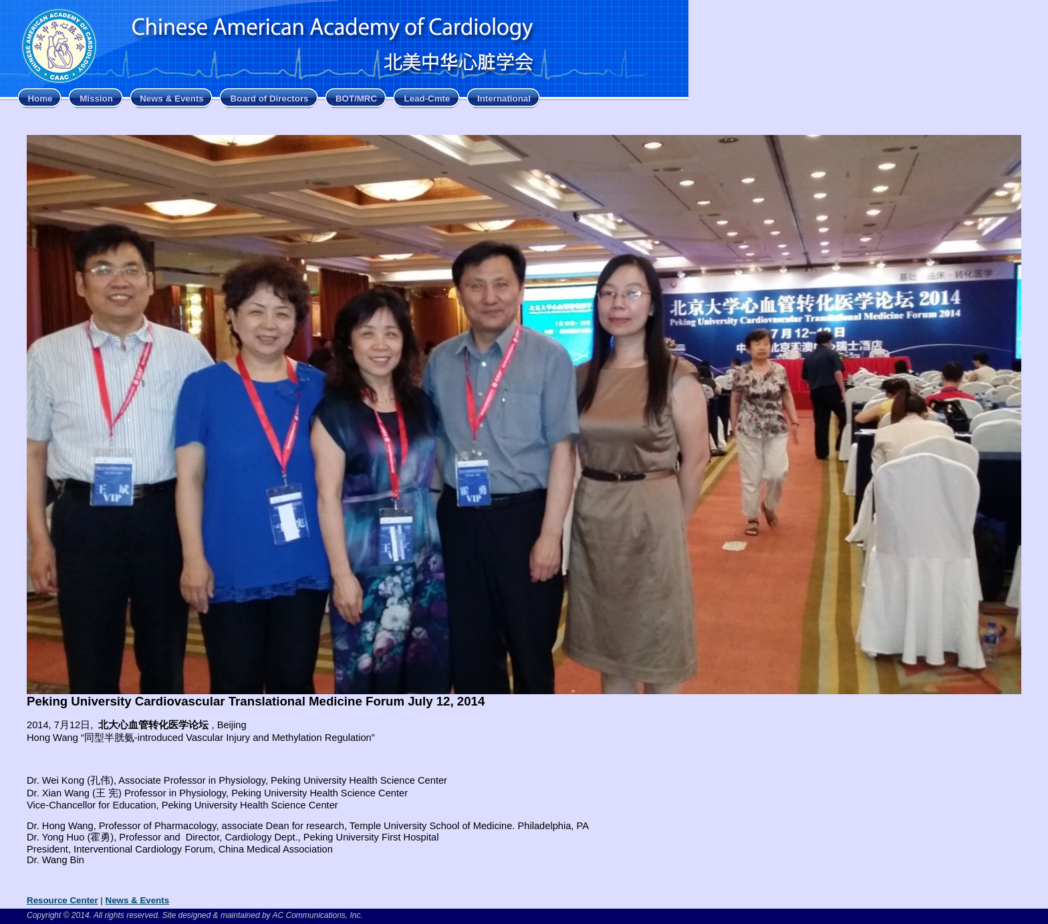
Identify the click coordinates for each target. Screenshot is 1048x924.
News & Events (172, 99)
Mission (96, 99)
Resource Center (62, 900)
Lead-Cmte (427, 99)
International (504, 99)
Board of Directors (269, 99)
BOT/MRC (356, 99)
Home (39, 99)
